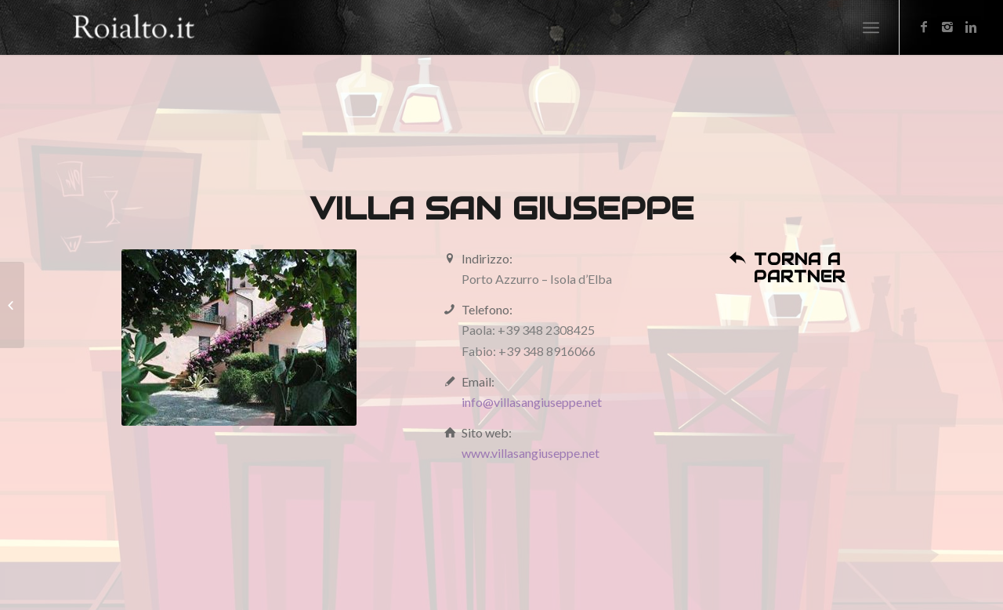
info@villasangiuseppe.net (532, 401)
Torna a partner (799, 268)
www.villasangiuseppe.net (530, 452)
